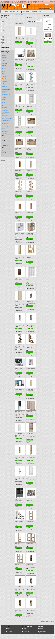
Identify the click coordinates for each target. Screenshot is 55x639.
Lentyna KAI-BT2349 (18, 368)
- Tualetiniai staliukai (5, 112)
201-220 (3, 27)
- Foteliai (3, 68)
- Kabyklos (3, 71)
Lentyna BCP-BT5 (29, 212)
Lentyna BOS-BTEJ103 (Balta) (30, 279)
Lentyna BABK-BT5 (29, 170)
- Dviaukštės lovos (5, 66)
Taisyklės (41, 632)
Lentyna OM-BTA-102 (19, 105)
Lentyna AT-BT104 (18, 37)
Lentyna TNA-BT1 (29, 521)
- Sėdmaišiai (4, 97)
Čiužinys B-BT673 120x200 (48, 25)
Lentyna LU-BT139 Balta (30, 368)
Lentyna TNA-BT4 (18, 564)
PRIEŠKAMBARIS (34, 11)
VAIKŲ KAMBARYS (25, 11)
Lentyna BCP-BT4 (18, 212)
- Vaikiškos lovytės (5, 117)
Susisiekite (25, 628)
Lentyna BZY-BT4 (18, 323)
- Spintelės (3, 102)
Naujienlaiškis (9, 631)
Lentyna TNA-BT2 (18, 543)
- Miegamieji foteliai (5, 83)
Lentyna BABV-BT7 (18, 191)
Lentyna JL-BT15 (18, 344)
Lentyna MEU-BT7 (29, 455)
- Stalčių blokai (4, 107)
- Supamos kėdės (5, 110)
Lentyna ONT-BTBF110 (19, 499)
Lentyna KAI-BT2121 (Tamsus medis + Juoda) (30, 345)
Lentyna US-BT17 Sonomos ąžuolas (29, 587)
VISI (2, 11)
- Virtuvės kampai (5, 123)
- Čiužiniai (3, 60)
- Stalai (3, 105)
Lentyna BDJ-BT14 (18, 255)
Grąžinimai (25, 629)
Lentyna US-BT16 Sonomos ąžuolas (18, 587)
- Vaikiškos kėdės (5, 115)
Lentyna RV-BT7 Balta (19, 521)
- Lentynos (4, 78)
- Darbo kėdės (4, 63)
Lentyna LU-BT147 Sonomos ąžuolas (29, 390)
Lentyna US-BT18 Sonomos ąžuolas (18, 610)
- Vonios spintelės (5, 131)
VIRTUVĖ (6, 11)
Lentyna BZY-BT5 (29, 323)
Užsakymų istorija (10, 629)
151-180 (3, 24)
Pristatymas (41, 629)
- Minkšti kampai (4, 87)
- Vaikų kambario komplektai (7, 118)
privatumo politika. (34, 2)
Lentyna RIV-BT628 (29, 105)
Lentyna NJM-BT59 (18, 476)
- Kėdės (3, 73)
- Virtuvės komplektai (5, 125)
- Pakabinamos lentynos (6, 92)
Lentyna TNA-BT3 (29, 543)
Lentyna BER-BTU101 (30, 255)
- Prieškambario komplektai (6, 94)
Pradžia (16, 14)
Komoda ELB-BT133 (48, 38)
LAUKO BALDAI (4, 152)
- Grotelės (3, 70)
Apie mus (41, 628)
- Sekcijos (3, 99)
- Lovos (3, 79)
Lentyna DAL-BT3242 (19, 59)
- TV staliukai (4, 113)
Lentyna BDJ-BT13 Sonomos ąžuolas (29, 234)
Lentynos (22, 14)
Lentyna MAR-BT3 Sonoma (29, 434)
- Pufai (3, 96)
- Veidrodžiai (4, 121)
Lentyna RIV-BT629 (18, 127)
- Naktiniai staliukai (5, 91)
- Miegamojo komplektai (6, 84)
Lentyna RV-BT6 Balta (30, 499)
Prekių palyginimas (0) (19, 23)
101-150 (3, 37)
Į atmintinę (18, 43)
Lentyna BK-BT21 (18, 278)
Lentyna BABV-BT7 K (30, 191)
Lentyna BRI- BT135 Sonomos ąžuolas (18, 302)
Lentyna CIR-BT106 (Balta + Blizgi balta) (30, 38)
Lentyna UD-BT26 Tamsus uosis (29, 565)
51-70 (3, 30)
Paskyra (8, 628)
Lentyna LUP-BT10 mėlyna (18, 412)
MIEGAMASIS (12, 11)
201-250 (3, 42)
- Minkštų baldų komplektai (6, 89)
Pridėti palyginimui (19, 44)
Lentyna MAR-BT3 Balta (19, 433)
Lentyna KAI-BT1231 (18, 82)
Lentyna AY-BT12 (29, 127)
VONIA (45, 11)
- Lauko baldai (4, 76)
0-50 (3, 21)
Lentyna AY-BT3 (18, 148)
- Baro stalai (4, 57)
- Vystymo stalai (4, 133)
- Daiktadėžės (4, 62)
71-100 (3, 45)
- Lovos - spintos (5, 81)
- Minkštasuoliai (4, 86)
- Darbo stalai (4, 65)
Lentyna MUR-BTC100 (30, 82)
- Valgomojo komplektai (6, 120)
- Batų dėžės (4, 58)
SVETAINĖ (19, 11)
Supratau (52, 1)
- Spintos (3, 104)
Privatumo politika (42, 631)
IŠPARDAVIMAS (4, 155)
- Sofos (3, 100)
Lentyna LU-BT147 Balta (19, 389)
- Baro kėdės (4, 55)
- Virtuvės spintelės (5, 126)
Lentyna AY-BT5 (29, 148)
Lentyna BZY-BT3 (29, 301)
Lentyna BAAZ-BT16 (18, 170)
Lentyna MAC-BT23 (29, 411)
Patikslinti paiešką (5, 47)
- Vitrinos (3, 128)
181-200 (3, 40)
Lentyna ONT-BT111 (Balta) (30, 477)
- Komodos (4, 75)
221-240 (3, 28)
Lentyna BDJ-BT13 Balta (19, 233)
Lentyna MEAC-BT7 (18, 455)
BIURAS (40, 11)
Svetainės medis (26, 631)
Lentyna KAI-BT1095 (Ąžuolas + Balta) (30, 60)
